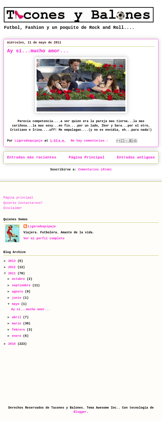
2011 (13, 273)
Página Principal (87, 157)
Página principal (18, 197)
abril (17, 317)
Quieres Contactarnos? (22, 203)
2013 (13, 261)
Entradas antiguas (136, 157)
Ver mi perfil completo (44, 238)
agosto (18, 291)
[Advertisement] (25, 375)
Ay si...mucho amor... (38, 51)
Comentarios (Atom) (95, 169)
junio (17, 298)
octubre (19, 279)
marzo (17, 323)
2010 (13, 344)
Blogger (80, 412)
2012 (13, 267)
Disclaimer (12, 208)
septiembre (22, 285)
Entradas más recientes (31, 157)
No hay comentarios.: (90, 140)
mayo (16, 304)
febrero (19, 329)
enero (17, 336)
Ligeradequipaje (42, 226)
